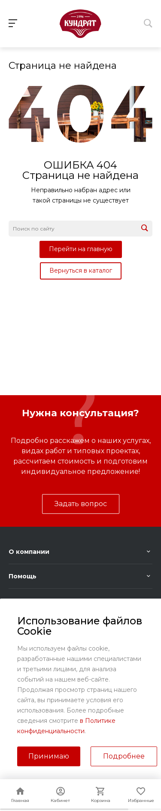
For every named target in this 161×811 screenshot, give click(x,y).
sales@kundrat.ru (87, 682)
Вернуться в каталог (80, 270)
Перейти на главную (80, 249)
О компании (29, 552)
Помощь (22, 576)
